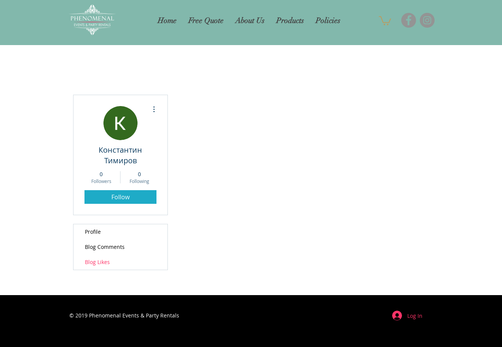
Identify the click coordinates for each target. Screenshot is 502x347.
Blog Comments (105, 246)
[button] (385, 20)
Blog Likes (97, 262)
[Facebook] (408, 20)
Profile (93, 231)
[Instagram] (427, 20)
